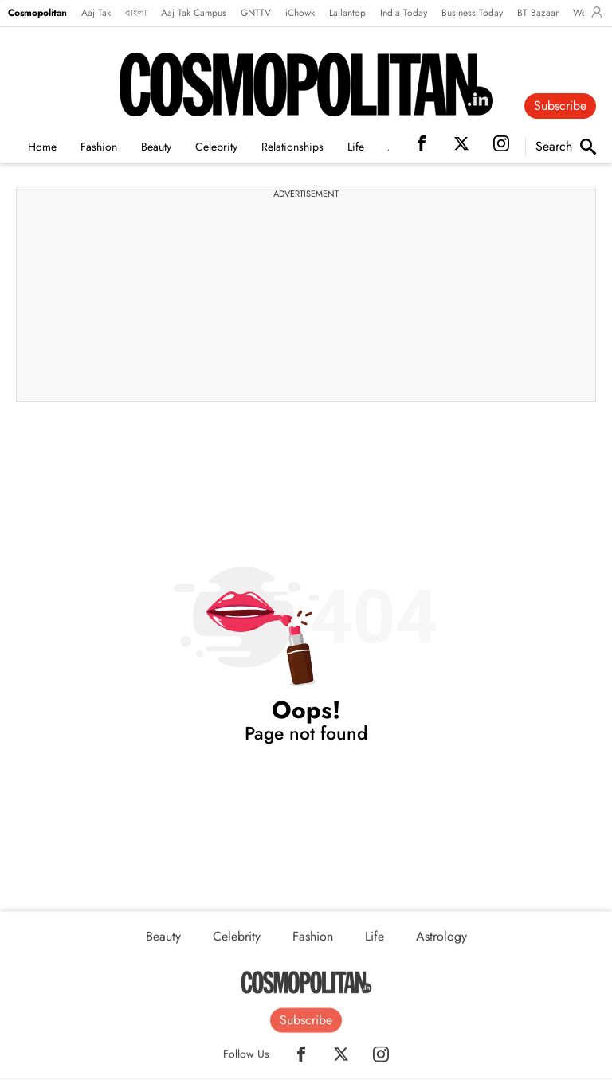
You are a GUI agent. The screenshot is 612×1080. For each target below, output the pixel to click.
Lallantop (347, 13)
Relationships (292, 147)
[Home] (306, 987)
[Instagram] (381, 1058)
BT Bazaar (538, 13)
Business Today (472, 13)
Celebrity (216, 147)
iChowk (300, 13)
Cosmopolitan (37, 13)
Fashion (98, 147)
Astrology (441, 942)
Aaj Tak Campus (193, 13)
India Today (403, 13)
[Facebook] (301, 1058)
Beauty (156, 147)
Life (355, 147)
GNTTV (256, 13)
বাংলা (136, 13)
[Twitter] (341, 1058)
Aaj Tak (96, 13)
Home (42, 147)
